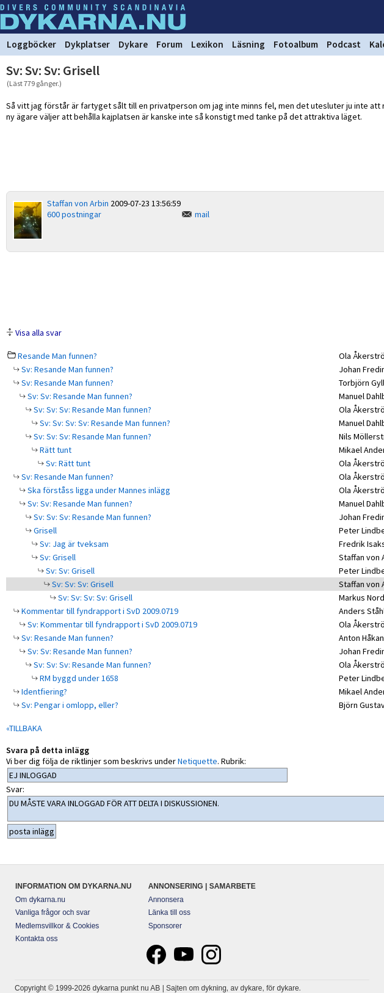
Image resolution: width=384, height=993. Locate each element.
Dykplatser (87, 44)
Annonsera (166, 899)
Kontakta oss (36, 938)
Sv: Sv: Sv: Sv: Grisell (94, 597)
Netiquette (197, 761)
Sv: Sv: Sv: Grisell (82, 584)
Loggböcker (31, 44)
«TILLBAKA (24, 728)
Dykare (133, 44)
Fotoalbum (296, 44)
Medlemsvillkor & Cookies (57, 926)
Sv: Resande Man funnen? (67, 369)
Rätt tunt (54, 449)
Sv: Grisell (57, 557)
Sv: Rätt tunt (67, 463)
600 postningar (74, 214)
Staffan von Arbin (78, 203)
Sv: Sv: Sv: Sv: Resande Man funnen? (104, 422)
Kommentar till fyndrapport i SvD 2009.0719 (99, 610)
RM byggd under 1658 (78, 678)
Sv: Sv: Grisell (69, 570)
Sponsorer (165, 926)
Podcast (344, 44)
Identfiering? (43, 691)
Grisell (44, 530)
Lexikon (207, 44)
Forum (169, 44)
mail (202, 214)
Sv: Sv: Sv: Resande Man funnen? (91, 409)
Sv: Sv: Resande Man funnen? (79, 396)
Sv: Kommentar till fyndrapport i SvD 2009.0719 (111, 624)
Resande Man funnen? (57, 355)
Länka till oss (169, 912)
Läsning (248, 44)
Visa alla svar (38, 332)
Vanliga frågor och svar (52, 912)
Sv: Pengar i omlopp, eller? (69, 704)
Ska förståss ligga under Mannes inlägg (98, 490)
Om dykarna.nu (40, 899)
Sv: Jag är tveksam (73, 543)
